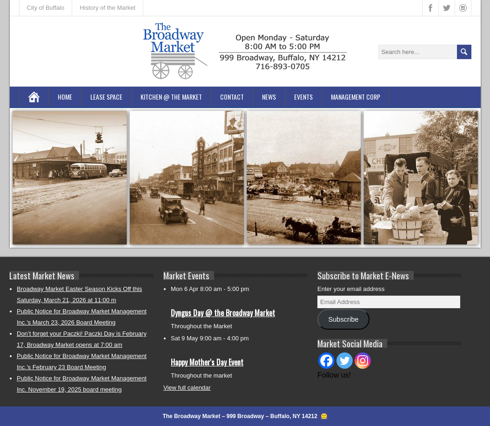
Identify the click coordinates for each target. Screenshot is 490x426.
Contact (232, 96)
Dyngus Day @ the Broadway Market (223, 312)
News (269, 96)
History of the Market (107, 7)
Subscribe (343, 319)
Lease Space (106, 96)
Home (65, 96)
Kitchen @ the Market (171, 96)
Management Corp (355, 96)
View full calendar (187, 387)
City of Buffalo (46, 7)
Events (303, 96)
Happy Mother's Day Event (207, 362)
